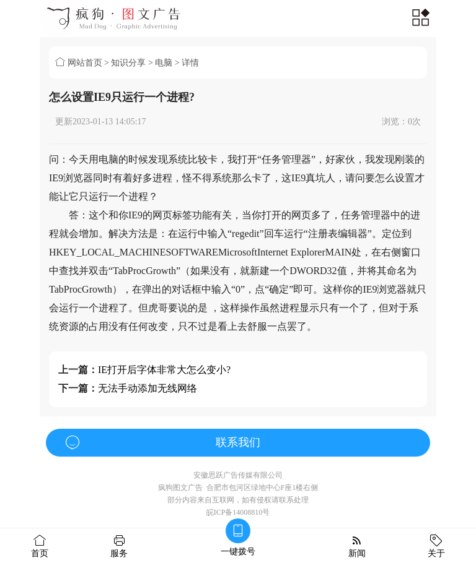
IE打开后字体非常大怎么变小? (164, 369)
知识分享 (128, 62)
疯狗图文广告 (180, 487)
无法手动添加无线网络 (147, 388)
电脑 (163, 62)
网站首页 (78, 62)
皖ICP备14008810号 (238, 512)
